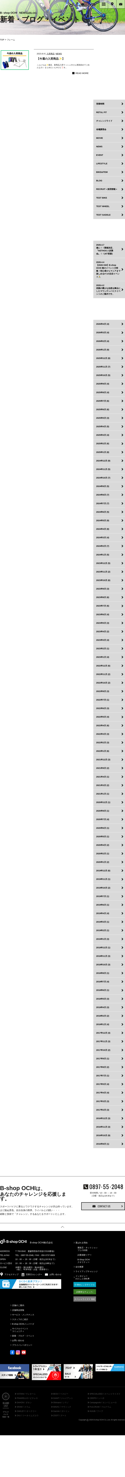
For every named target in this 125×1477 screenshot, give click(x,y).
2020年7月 (102, 820)
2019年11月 (103, 880)
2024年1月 (102, 555)
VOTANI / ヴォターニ (26, 1395)
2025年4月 (102, 427)
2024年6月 (102, 513)
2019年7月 (102, 897)
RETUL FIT (101, 113)
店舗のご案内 (18, 1306)
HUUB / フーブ (96, 1412)
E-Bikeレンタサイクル (85, 1286)
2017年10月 (103, 1051)
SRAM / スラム (23, 1408)
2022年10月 (103, 683)
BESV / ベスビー (60, 1395)
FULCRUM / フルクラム (100, 1408)
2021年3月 (102, 786)
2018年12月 (103, 948)
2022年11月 (103, 675)
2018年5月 (102, 999)
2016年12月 (103, 1119)
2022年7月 (102, 700)
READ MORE (82, 74)
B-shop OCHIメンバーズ (23, 1325)
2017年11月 (103, 1042)
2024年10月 (103, 478)
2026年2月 (102, 342)
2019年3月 (102, 922)
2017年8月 (102, 1068)
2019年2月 (102, 931)
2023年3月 (102, 641)
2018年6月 (102, 991)
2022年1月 (102, 752)
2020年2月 (102, 854)
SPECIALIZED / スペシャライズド (105, 1395)
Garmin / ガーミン (61, 1412)
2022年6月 (102, 709)
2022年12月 (103, 666)
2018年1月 (102, 1025)
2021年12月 (103, 760)
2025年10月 (103, 376)
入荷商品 (51, 55)
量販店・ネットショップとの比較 (87, 1249)
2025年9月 (102, 384)
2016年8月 (102, 1144)
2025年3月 (102, 436)
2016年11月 (103, 1127)
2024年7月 (102, 504)
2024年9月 (102, 487)
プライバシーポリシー (22, 1346)
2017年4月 (102, 1093)
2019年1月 (102, 940)
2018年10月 (103, 965)
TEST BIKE (101, 199)
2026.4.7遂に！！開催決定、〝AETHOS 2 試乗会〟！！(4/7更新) (105, 250)
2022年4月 (102, 726)
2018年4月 (102, 1008)
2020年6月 (102, 829)
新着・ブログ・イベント (23, 1337)
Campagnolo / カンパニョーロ (103, 1404)
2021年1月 (102, 794)
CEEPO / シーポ (97, 1399)
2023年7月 (102, 607)
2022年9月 (102, 692)
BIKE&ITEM (102, 173)
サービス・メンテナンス (23, 1316)
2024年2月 (102, 547)
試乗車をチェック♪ (84, 1293)
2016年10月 (103, 1136)
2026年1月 (102, 350)
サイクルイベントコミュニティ (20, 1330)
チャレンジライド (104, 122)
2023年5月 (102, 624)
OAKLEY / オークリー (26, 1412)
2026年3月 (102, 333)
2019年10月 (103, 888)
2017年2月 (102, 1110)
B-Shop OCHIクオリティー (83, 1261)
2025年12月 (103, 359)
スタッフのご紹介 (20, 1320)
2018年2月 (102, 1016)
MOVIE (99, 139)
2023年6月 (102, 615)
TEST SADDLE (103, 216)
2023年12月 (103, 564)
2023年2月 (102, 649)
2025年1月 (102, 453)
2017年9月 (102, 1059)
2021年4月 (102, 777)
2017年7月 (102, 1076)
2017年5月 (102, 1085)
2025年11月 (103, 367)
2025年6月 (102, 410)
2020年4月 (102, 846)
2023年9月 (102, 589)
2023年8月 (102, 598)
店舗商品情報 (18, 1311)
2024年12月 (103, 461)
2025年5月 (102, 419)
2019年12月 (103, 871)
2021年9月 (102, 769)
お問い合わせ (18, 1341)
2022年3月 (102, 735)
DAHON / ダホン (24, 1404)
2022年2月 (102, 743)
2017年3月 (102, 1102)
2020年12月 (103, 803)
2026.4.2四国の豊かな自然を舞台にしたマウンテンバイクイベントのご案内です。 (108, 290)
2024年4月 (102, 530)
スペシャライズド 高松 (84, 1300)
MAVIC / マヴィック (62, 1408)
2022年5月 (102, 718)
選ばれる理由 (81, 1244)
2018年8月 (102, 974)
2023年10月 (103, 581)
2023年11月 (103, 572)
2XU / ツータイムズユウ (27, 1417)
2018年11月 (103, 957)
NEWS (59, 55)
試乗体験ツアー (84, 1256)
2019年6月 (102, 905)
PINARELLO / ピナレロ (27, 1399)
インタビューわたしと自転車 (82, 1278)
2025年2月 (102, 444)
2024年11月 (103, 470)
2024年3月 (102, 538)
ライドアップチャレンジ (86, 1272)
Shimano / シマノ (61, 1404)
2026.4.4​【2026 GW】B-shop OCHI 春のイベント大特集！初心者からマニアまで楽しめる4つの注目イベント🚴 (108, 270)
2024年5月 (102, 521)
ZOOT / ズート (59, 1417)
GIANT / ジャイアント (63, 1399)
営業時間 (100, 105)
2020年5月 (102, 837)
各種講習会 (101, 130)
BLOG (99, 181)
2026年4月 (102, 325)
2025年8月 (102, 393)
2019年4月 (102, 914)
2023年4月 (102, 632)
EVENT (99, 156)
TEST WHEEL (103, 207)
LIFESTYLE (101, 164)
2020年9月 (102, 811)
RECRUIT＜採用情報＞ (107, 190)
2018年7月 (102, 982)
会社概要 (79, 1268)
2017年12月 (103, 1033)
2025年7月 (102, 402)
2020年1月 (102, 863)
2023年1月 (102, 658)
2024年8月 (102, 495)
